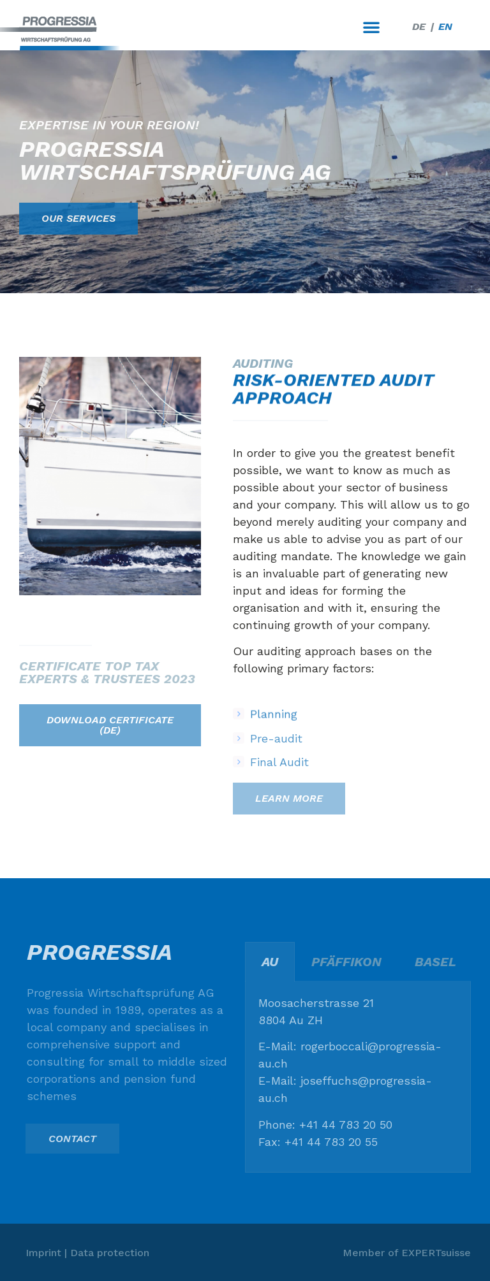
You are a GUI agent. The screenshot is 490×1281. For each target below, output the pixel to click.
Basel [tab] (435, 961)
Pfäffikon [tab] (346, 961)
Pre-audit (276, 749)
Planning (273, 725)
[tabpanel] (358, 1077)
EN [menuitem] (445, 26)
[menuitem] (419, 27)
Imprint (43, 1253)
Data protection (109, 1253)
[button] (371, 26)
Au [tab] (270, 961)
